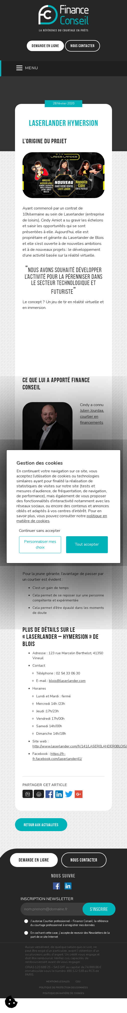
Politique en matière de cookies (63, 993)
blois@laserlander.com (67, 680)
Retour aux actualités (41, 825)
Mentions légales (58, 981)
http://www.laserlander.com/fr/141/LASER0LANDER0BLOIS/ (79, 746)
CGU (78, 981)
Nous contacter (82, 46)
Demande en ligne (45, 46)
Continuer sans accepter (39, 530)
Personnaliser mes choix (40, 544)
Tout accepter (87, 544)
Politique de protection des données (63, 987)
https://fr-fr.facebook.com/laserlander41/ (57, 756)
